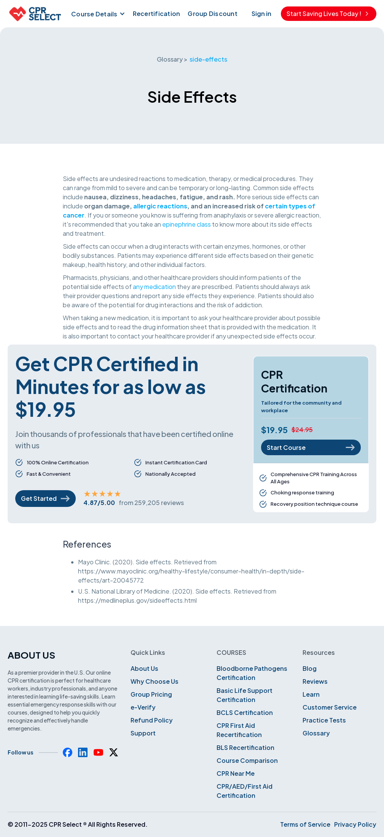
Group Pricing (151, 694)
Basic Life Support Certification (244, 695)
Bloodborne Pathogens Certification (252, 672)
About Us (144, 668)
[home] (34, 14)
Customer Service (330, 707)
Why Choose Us (154, 681)
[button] (97, 13)
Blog (310, 668)
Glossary (316, 733)
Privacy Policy (355, 824)
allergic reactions (160, 206)
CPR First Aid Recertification (239, 730)
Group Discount (212, 13)
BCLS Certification (245, 712)
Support (143, 733)
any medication (154, 287)
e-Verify (143, 707)
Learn (311, 694)
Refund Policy (152, 720)
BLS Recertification (245, 747)
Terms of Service (305, 824)
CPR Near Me (236, 773)
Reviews (315, 681)
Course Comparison (247, 760)
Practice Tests (324, 720)
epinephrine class (186, 224)
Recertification (156, 13)
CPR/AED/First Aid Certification (244, 790)
